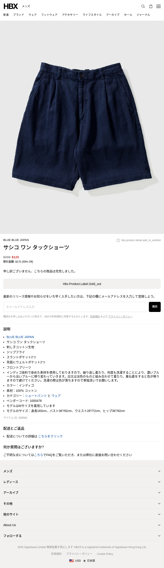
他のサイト (11, 514)
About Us (9, 525)
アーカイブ (10, 492)
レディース (10, 482)
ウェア (56, 395)
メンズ (26, 6)
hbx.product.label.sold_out (82, 284)
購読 (154, 306)
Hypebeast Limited (35, 547)
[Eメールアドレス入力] (75, 307)
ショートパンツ (36, 395)
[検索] (143, 6)
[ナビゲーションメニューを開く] (158, 6)
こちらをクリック (50, 436)
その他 (7, 503)
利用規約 (95, 316)
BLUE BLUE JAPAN (16, 240)
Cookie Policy (105, 554)
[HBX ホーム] (11, 6)
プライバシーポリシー (120, 316)
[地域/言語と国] (82, 561)
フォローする (12, 536)
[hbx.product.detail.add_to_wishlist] (138, 241)
